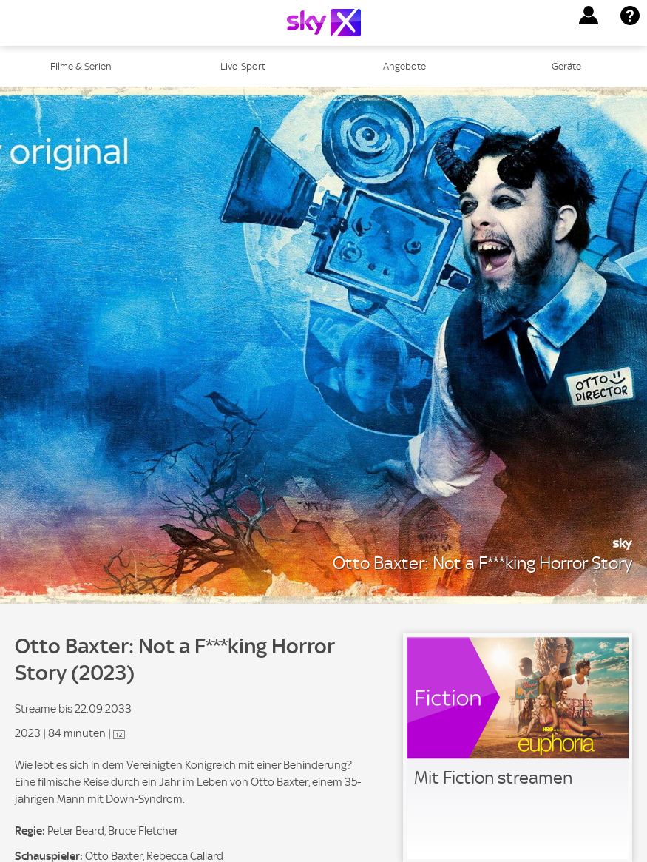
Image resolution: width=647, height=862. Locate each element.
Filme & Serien (81, 66)
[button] (588, 15)
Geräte (566, 66)
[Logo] (324, 22)
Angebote (404, 66)
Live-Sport (242, 66)
